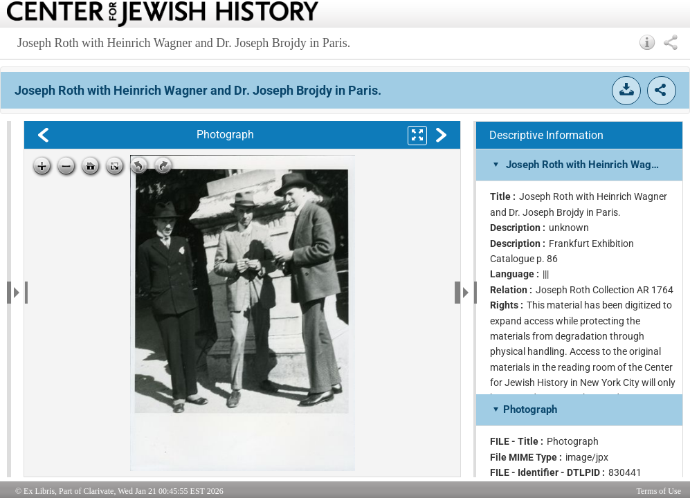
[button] (647, 42)
